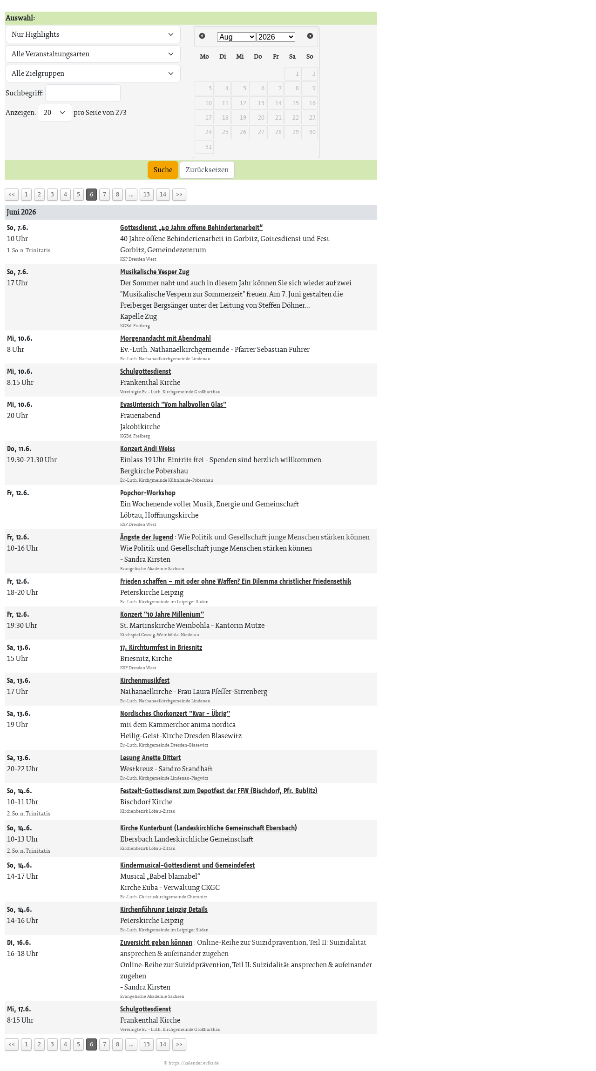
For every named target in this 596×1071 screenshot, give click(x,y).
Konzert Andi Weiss (147, 448)
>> (179, 194)
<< (11, 194)
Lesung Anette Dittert (150, 757)
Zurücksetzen (207, 170)
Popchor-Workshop (148, 493)
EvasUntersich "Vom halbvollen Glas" (173, 404)
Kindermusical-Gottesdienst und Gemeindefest (187, 865)
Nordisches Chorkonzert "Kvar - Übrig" (175, 713)
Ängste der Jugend (146, 537)
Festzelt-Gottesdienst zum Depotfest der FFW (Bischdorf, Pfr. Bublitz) (219, 790)
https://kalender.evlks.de (194, 1062)
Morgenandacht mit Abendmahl (165, 338)
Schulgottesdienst (145, 371)
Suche (163, 170)
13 (146, 194)
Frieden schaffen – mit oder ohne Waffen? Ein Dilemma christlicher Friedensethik (235, 581)
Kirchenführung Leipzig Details (164, 909)
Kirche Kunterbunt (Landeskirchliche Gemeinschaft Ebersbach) (208, 828)
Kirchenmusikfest (144, 680)
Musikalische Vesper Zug (155, 271)
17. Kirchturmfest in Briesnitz (161, 647)
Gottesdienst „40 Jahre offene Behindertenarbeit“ (191, 227)
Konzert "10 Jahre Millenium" (162, 614)
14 (163, 194)
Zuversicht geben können (156, 942)
